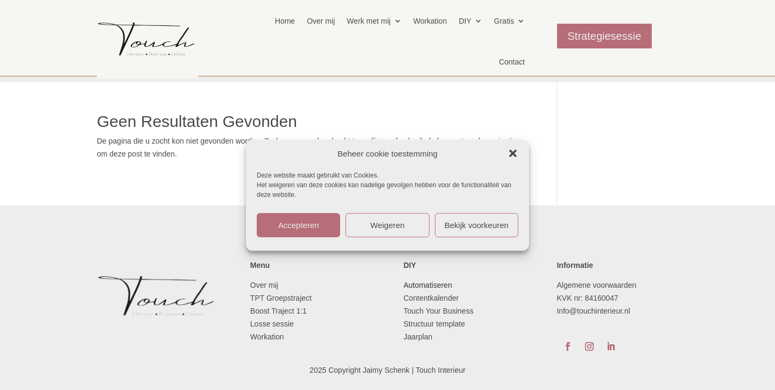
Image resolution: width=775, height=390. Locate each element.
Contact (512, 62)
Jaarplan (419, 336)
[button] (513, 153)
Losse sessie (272, 324)
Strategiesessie (605, 36)
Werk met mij (368, 21)
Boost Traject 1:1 (278, 311)
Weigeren (387, 225)
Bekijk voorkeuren (477, 225)
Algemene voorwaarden (596, 285)
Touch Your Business (439, 311)
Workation (430, 21)
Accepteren (298, 225)
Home (285, 21)
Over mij (321, 21)
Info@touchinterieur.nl (593, 311)
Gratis (504, 21)
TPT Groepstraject (281, 298)
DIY (465, 21)
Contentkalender (431, 298)
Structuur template (435, 324)
